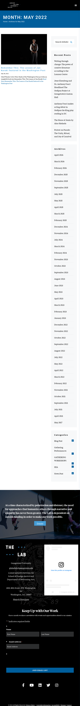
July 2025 (58, 194)
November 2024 (61, 233)
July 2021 (58, 409)
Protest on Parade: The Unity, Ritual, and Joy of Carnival (62, 133)
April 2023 (58, 298)
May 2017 (58, 422)
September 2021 (61, 403)
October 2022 (60, 337)
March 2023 (59, 305)
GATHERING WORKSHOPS (60, 459)
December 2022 (61, 324)
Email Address (15, 642)
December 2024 (61, 226)
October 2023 (60, 265)
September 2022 (61, 344)
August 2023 (59, 278)
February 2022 (60, 383)
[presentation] (22, 660)
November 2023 (61, 259)
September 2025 (61, 187)
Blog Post (58, 441)
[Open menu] (75, 5)
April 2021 (58, 416)
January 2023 (60, 318)
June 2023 (58, 285)
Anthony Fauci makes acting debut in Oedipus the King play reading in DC (64, 108)
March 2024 (59, 246)
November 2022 (61, 331)
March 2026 (59, 161)
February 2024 (60, 252)
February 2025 (60, 220)
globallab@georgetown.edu (21, 568)
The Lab (48, 592)
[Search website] (64, 41)
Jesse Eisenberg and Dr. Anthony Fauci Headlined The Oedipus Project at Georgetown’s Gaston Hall (63, 88)
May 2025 (58, 200)
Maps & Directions (21, 599)
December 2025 (61, 174)
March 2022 (59, 376)
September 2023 (61, 272)
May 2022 (58, 363)
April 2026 (58, 155)
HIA (56, 467)
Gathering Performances (60, 449)
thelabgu (56, 592)
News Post (58, 473)
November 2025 (61, 181)
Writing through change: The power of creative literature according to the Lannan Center (63, 67)
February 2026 (60, 168)
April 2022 (58, 370)
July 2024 (58, 239)
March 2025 (59, 213)
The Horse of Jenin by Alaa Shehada (63, 122)
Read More (23, 81)
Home (5, 22)
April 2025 (58, 207)
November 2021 (61, 389)
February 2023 (60, 311)
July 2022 (58, 357)
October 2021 (59, 396)
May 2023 (58, 292)
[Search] (71, 42)
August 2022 (59, 350)
